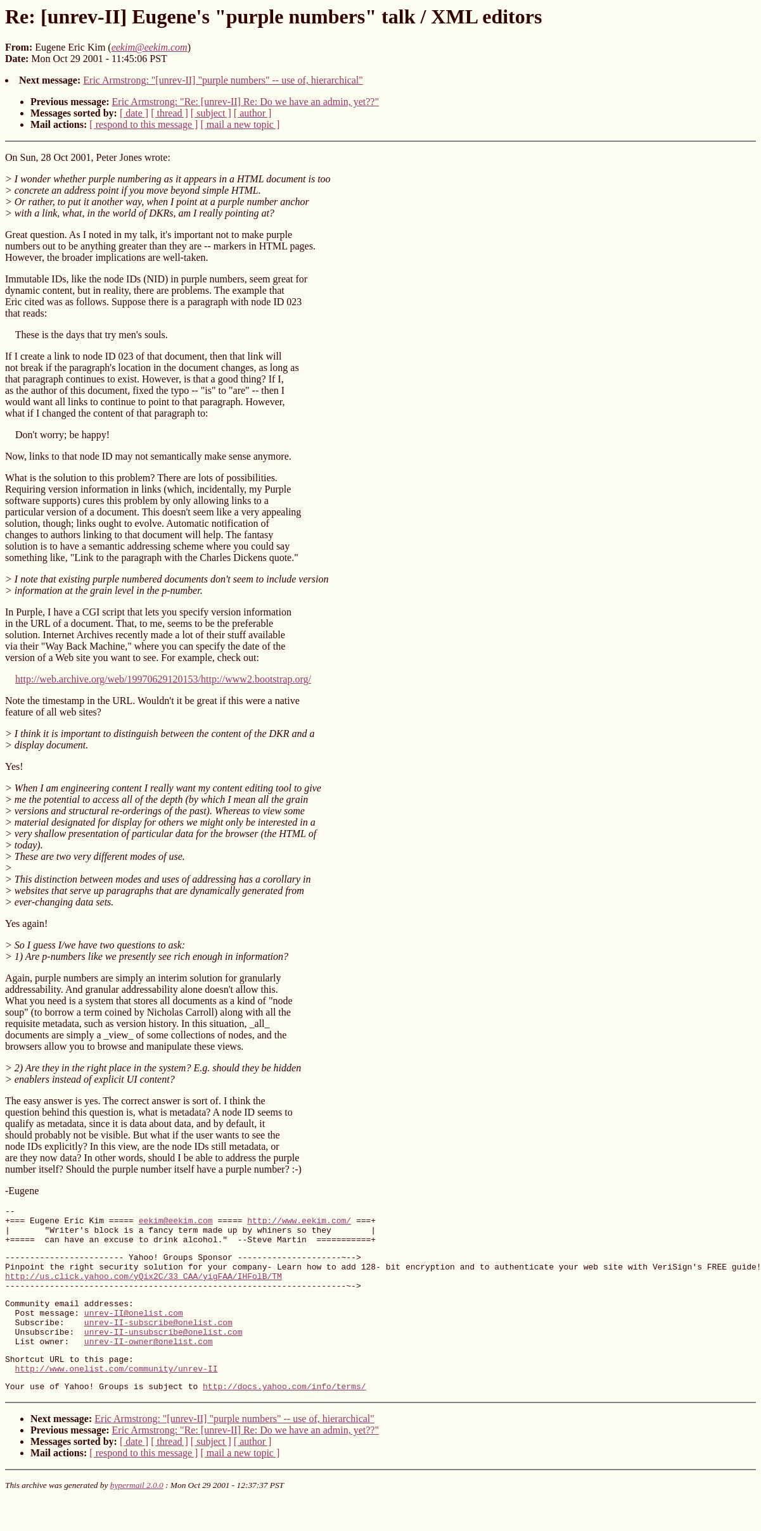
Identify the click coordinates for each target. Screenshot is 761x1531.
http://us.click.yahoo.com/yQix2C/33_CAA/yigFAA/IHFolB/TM (143, 1289)
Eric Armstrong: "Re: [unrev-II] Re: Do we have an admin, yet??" (245, 101)
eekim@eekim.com (176, 1224)
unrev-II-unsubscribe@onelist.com (163, 1354)
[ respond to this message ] (143, 124)
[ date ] (134, 113)
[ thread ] (169, 113)
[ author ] (253, 113)
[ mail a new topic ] (239, 124)
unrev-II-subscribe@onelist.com (158, 1343)
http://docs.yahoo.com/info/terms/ (284, 1416)
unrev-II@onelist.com (133, 1331)
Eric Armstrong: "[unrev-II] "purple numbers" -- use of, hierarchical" (223, 80)
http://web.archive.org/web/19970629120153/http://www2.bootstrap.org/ (163, 679)
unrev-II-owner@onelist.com (148, 1365)
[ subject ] (211, 113)
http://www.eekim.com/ (299, 1224)
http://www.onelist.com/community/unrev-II (116, 1396)
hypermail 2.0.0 (136, 1515)
